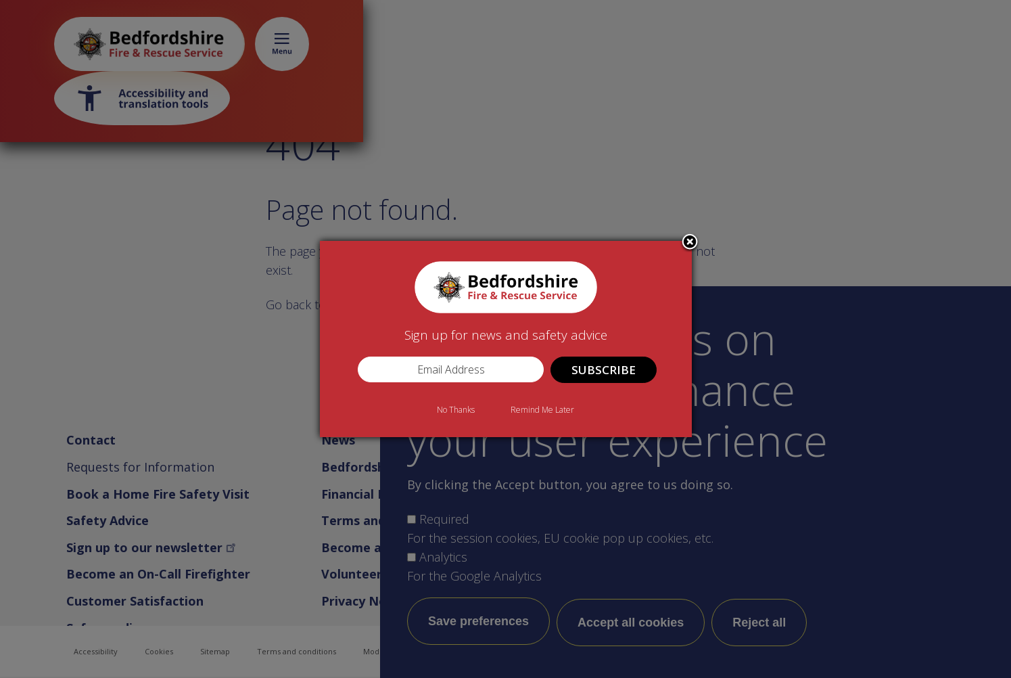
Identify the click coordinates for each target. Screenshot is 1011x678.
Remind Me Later (542, 409)
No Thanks (456, 409)
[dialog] (506, 339)
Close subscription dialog (690, 243)
